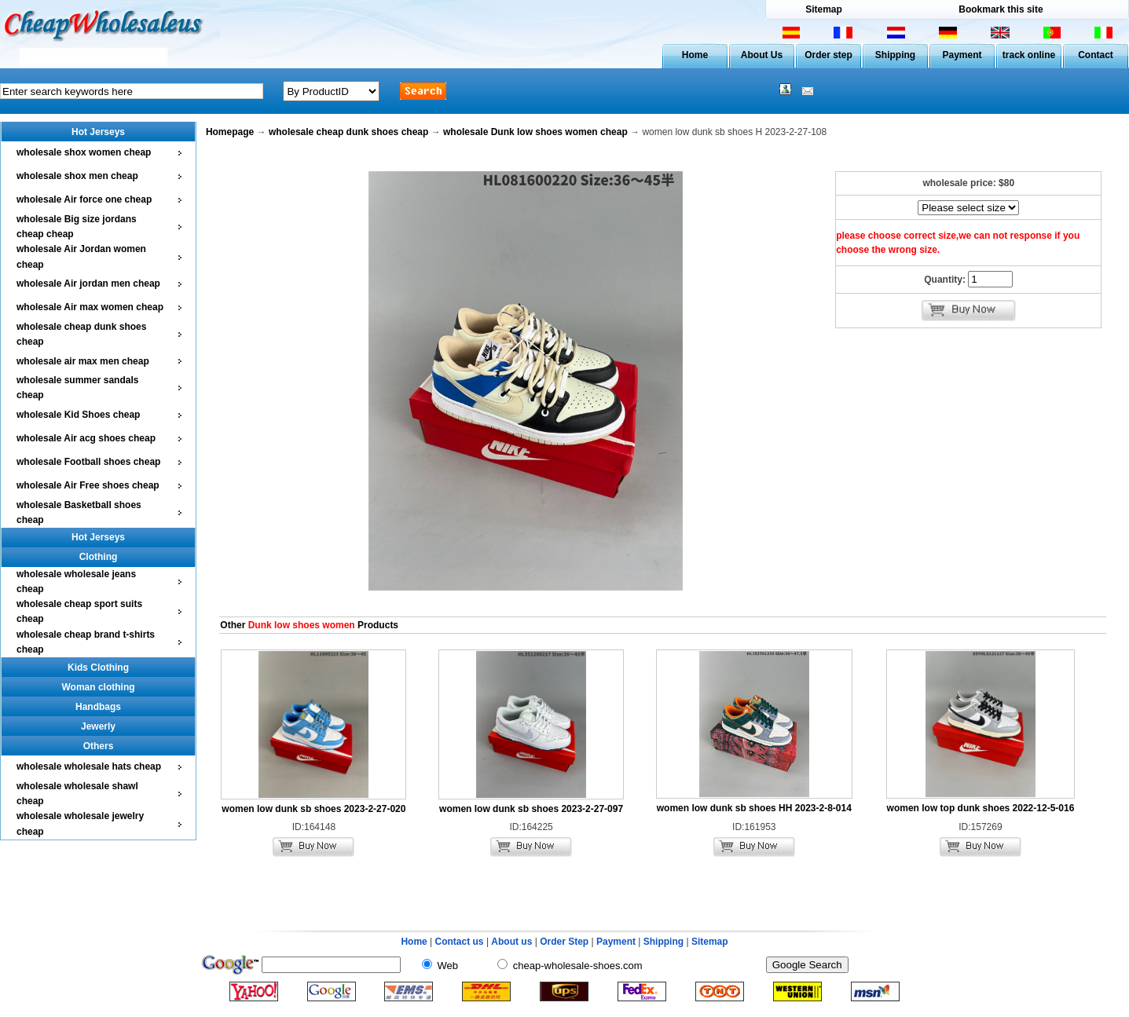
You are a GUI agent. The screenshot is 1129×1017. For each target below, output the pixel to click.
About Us (762, 54)
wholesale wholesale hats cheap (88, 766)
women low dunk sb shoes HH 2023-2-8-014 (754, 808)
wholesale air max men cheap (82, 361)
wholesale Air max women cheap (89, 307)
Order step (828, 54)
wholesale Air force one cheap (84, 199)
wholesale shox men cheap (77, 175)
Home (695, 54)
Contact (1095, 54)
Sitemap (823, 9)
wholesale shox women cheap (83, 152)
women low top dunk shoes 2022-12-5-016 (981, 808)
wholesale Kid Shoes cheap (78, 414)
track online (1029, 54)
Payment (961, 54)
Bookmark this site (1001, 9)
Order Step (565, 941)
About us (511, 941)
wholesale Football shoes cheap (88, 461)
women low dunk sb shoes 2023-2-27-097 (531, 808)
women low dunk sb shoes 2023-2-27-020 (313, 808)
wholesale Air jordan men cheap (88, 283)
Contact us (459, 941)
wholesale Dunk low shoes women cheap (535, 131)
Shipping (895, 54)
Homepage (230, 131)
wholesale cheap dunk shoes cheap (348, 131)
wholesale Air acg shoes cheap (86, 438)
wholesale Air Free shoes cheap (87, 485)
